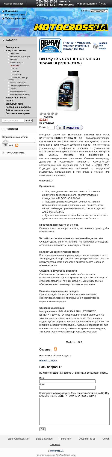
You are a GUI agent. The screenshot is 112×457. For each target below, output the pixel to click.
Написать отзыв (48, 360)
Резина (9, 100)
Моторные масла (16, 63)
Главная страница (13, 3)
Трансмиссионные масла (20, 95)
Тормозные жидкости (18, 92)
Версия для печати (103, 46)
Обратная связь (87, 438)
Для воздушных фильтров (20, 57)
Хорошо (52, 114)
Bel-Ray (16, 66)
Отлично (56, 114)
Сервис (13, 89)
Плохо (45, 114)
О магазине (11, 11)
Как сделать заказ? (16, 14)
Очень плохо (41, 114)
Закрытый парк (14, 104)
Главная (68, 42)
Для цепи (13, 60)
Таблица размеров (15, 18)
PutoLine (16, 72)
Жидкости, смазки (16, 50)
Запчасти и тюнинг (16, 97)
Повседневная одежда (18, 107)
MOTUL (16, 69)
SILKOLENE (17, 75)
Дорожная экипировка (18, 113)
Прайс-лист (66, 438)
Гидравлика (14, 54)
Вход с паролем (44, 438)
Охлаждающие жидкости (19, 86)
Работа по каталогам (17, 110)
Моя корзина (88, 3)
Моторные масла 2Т (18, 83)
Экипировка (12, 47)
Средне (49, 114)
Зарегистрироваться (18, 438)
